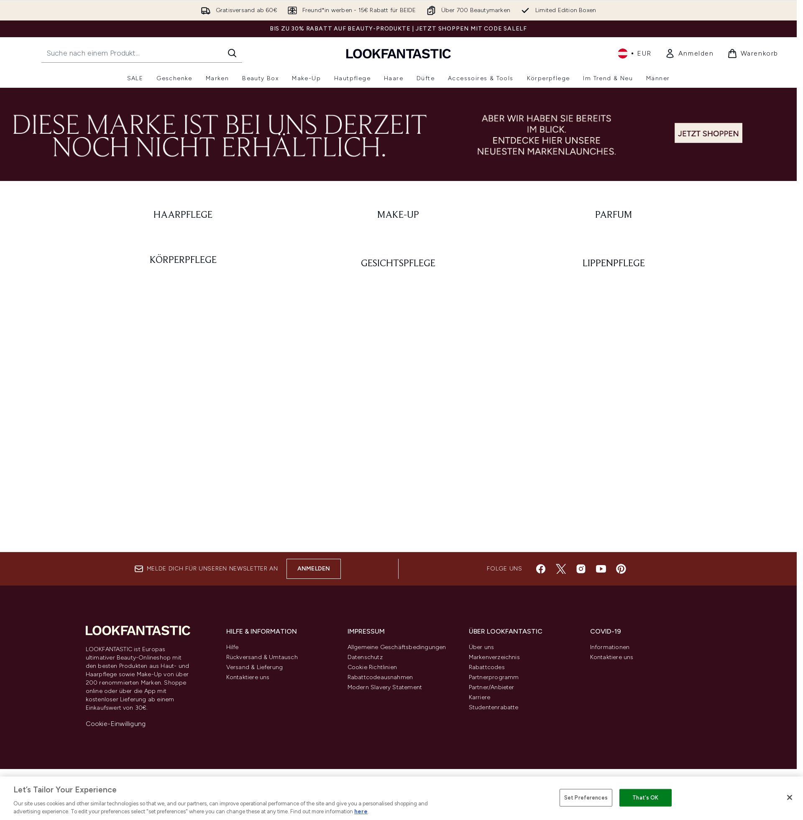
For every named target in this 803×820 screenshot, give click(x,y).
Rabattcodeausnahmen (380, 677)
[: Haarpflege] (183, 215)
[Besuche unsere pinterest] (621, 569)
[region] (401, 798)
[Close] (789, 797)
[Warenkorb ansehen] (752, 53)
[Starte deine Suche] (141, 53)
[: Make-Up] (398, 215)
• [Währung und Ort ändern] (635, 53)
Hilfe (232, 647)
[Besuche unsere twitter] (561, 569)
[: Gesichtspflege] (398, 264)
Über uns (481, 647)
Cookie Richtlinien (372, 667)
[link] (689, 53)
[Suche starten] (232, 53)
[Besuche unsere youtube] (601, 569)
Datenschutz (365, 657)
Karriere (480, 697)
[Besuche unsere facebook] (541, 569)
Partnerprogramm (494, 677)
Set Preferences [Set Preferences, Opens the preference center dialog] (586, 798)
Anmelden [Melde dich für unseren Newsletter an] (313, 568)
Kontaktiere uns (248, 677)
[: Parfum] (613, 215)
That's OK (645, 798)
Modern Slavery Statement (385, 687)
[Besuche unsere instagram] (581, 569)
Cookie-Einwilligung (116, 724)
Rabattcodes (487, 667)
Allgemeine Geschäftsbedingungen (397, 647)
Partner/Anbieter (491, 687)
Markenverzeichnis (494, 657)
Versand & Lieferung (254, 667)
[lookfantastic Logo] (398, 53)
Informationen (610, 647)
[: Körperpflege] (183, 264)
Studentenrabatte (494, 707)
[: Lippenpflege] (613, 264)
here (361, 811)
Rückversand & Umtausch (262, 657)
